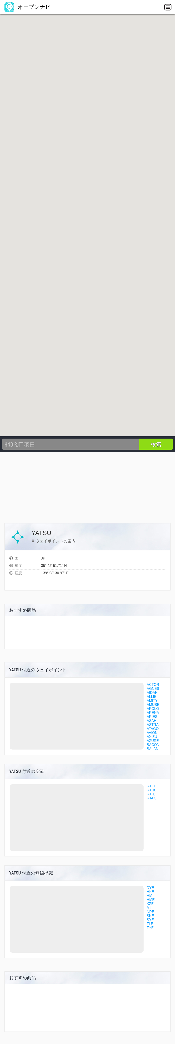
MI (149, 908)
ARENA (153, 713)
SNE (150, 916)
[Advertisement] (87, 485)
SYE (150, 920)
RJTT (151, 786)
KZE (150, 904)
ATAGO (153, 729)
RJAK (151, 798)
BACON (153, 745)
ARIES (152, 717)
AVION (152, 733)
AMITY (152, 701)
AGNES (153, 689)
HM (149, 896)
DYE (150, 888)
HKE (150, 892)
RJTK (151, 790)
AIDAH (152, 693)
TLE (150, 924)
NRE (150, 912)
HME (151, 900)
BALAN (152, 749)
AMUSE (153, 705)
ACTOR (153, 684)
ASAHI (152, 721)
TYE (150, 928)
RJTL (151, 794)
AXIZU (152, 737)
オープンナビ (27, 7)
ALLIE (151, 697)
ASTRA (153, 725)
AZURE (153, 741)
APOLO (153, 709)
